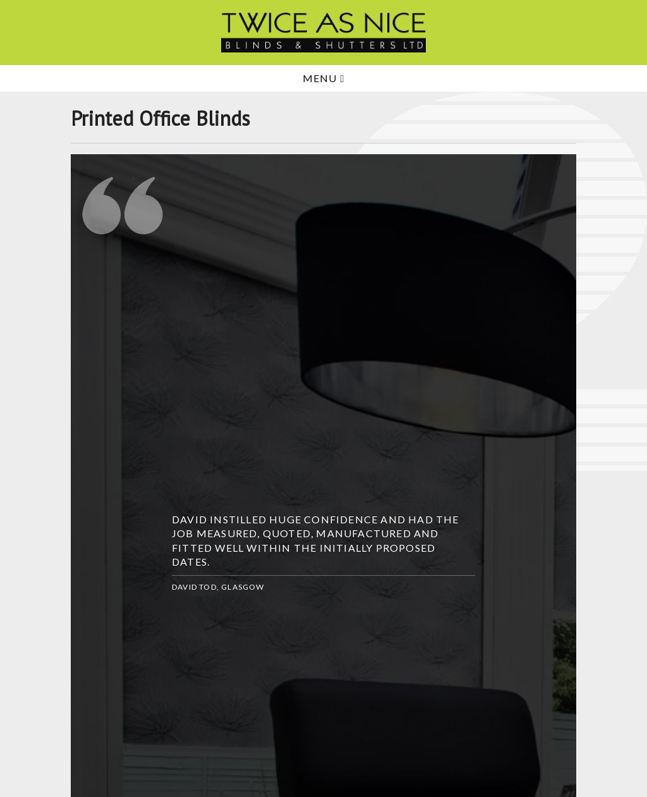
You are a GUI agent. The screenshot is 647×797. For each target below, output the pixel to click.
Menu (324, 78)
